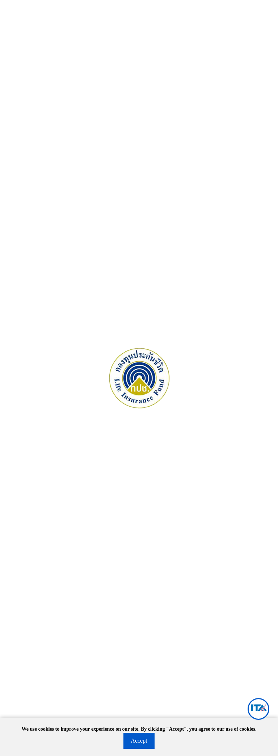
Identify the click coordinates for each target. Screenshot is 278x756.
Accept (139, 741)
